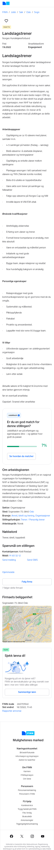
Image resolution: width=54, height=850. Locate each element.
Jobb (13, 12)
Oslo (28, 12)
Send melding (9, 560)
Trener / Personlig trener (33, 519)
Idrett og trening (26, 515)
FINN (5, 12)
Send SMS (32, 560)
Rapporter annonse (11, 711)
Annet (14, 515)
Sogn (36, 12)
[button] (6, 20)
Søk (21, 12)
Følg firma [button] (27, 581)
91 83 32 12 (15, 555)
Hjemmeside (8, 572)
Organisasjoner (42, 515)
